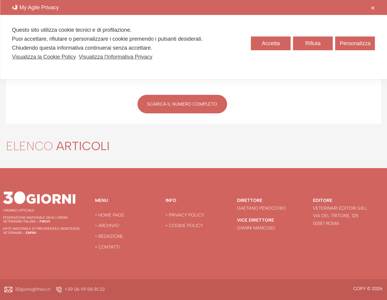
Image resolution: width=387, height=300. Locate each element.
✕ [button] (373, 8)
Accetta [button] (271, 43)
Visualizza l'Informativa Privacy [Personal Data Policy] (115, 57)
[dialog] (193, 39)
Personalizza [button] (355, 43)
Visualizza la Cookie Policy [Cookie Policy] (44, 57)
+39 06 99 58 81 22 (85, 289)
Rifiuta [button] (313, 43)
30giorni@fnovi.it (32, 289)
